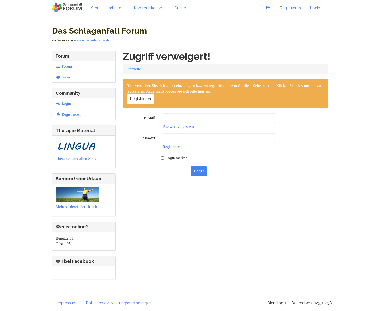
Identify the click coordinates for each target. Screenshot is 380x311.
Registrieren (290, 8)
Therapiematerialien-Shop (76, 158)
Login (317, 8)
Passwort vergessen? (179, 126)
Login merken (174, 158)
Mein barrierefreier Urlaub (76, 207)
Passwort (147, 138)
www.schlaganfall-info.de (91, 40)
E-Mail (149, 118)
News (63, 77)
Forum (64, 66)
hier (298, 86)
